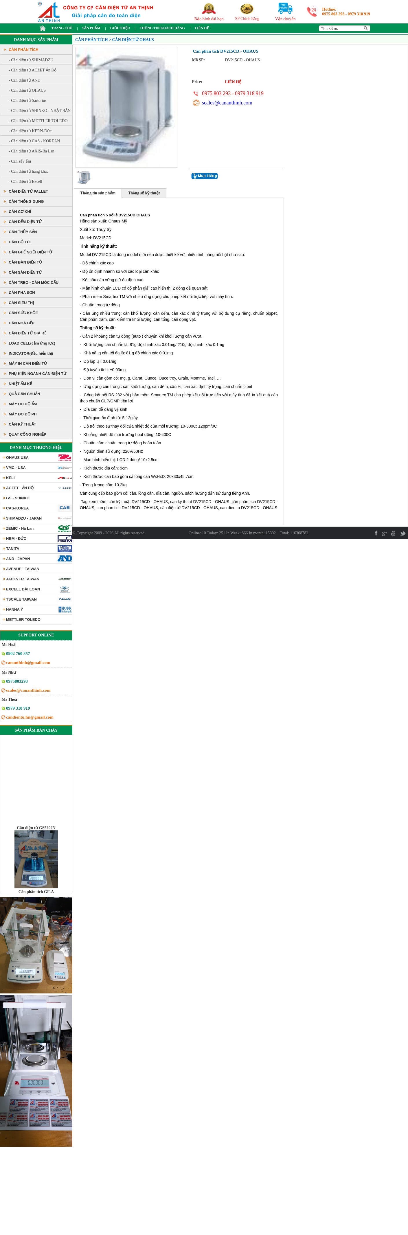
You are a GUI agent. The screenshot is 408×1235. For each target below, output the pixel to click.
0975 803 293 (333, 14)
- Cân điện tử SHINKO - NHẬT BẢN (40, 110)
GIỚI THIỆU (120, 28)
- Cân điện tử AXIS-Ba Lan (31, 151)
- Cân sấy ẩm (20, 161)
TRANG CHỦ (61, 28)
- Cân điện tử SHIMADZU (31, 60)
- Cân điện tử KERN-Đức (30, 131)
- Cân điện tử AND (25, 80)
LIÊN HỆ (202, 28)
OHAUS (160, 501)
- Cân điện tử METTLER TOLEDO (38, 121)
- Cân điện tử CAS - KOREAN (34, 141)
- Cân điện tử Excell (25, 181)
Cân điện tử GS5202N (36, 836)
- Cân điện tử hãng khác (28, 171)
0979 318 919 (359, 14)
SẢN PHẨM (91, 28)
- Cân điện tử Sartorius (28, 100)
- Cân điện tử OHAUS (27, 90)
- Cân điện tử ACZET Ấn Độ (32, 70)
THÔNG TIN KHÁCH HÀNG (162, 28)
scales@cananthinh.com (227, 103)
